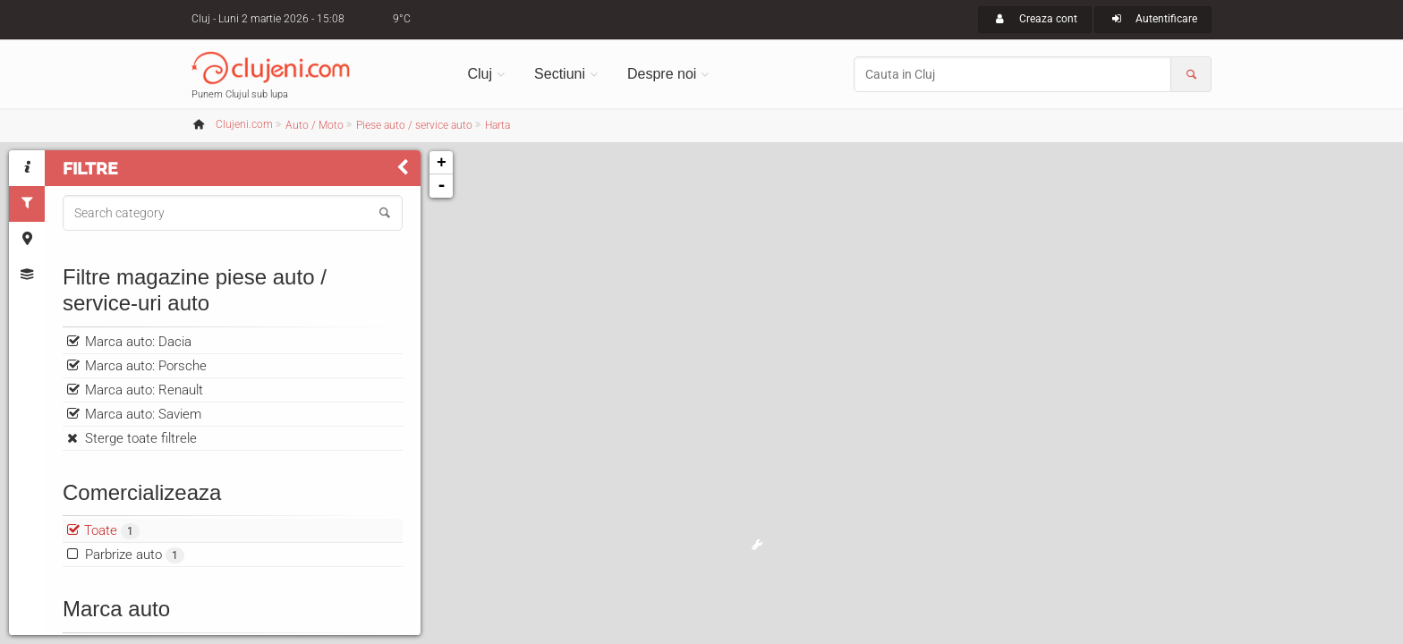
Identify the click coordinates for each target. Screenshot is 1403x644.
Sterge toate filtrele (141, 438)
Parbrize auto (134, 555)
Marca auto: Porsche (146, 366)
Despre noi (661, 73)
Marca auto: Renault (144, 390)
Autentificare (1153, 19)
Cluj (480, 73)
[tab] (27, 168)
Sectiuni (559, 73)
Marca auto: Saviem (143, 414)
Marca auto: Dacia (138, 342)
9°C (402, 19)
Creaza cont (1034, 19)
